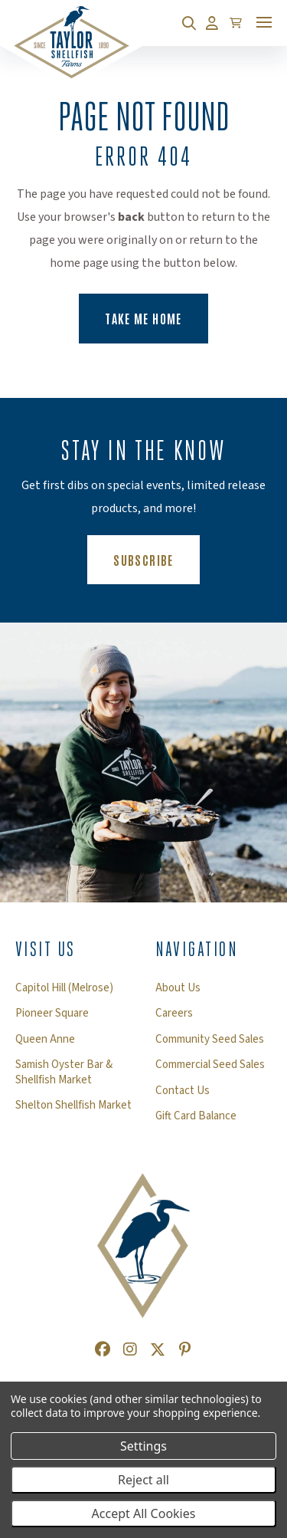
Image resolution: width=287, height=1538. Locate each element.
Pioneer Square (52, 1013)
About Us (178, 988)
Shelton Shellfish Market (73, 1105)
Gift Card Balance (195, 1116)
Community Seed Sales (209, 1039)
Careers (174, 1013)
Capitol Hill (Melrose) (64, 988)
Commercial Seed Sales (210, 1065)
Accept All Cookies (144, 1513)
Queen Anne (45, 1039)
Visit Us (45, 949)
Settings (143, 1446)
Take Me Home (143, 318)
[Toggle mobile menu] (264, 22)
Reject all (143, 1479)
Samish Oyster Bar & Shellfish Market (64, 1072)
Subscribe (156, 558)
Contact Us (182, 1091)
